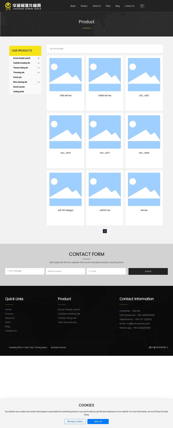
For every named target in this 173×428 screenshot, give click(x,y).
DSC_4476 (66, 153)
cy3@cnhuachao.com (138, 323)
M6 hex (144, 210)
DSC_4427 (144, 95)
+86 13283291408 (145, 315)
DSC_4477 (105, 153)
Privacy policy (41, 347)
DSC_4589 (144, 153)
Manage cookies (75, 421)
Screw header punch (69, 309)
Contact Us (11, 331)
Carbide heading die (69, 314)
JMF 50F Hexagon (65, 210)
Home (8, 309)
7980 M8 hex (65, 95)
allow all (98, 421)
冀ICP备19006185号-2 (158, 347)
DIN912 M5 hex (104, 95)
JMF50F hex (105, 210)
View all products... (67, 322)
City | (32, 347)
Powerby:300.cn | (17, 347)
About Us (10, 318)
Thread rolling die (67, 318)
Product (86, 21)
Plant (7, 322)
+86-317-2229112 (143, 319)
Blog (7, 326)
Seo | (27, 347)
